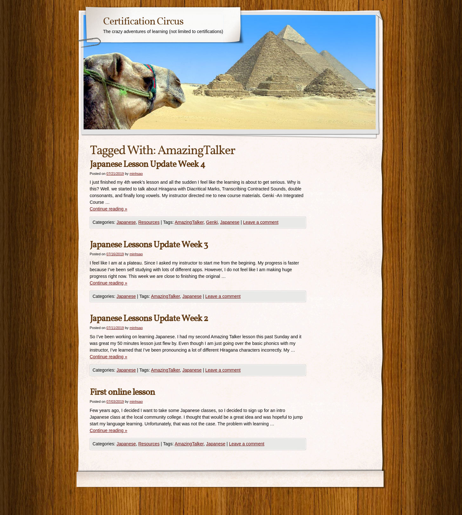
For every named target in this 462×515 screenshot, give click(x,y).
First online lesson (122, 392)
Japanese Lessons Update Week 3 (149, 245)
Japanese (126, 222)
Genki (212, 222)
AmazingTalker (189, 222)
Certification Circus (143, 22)
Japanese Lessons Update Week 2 (149, 318)
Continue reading (108, 208)
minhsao (136, 173)
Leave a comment (260, 222)
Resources (148, 222)
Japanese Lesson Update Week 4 (147, 164)
